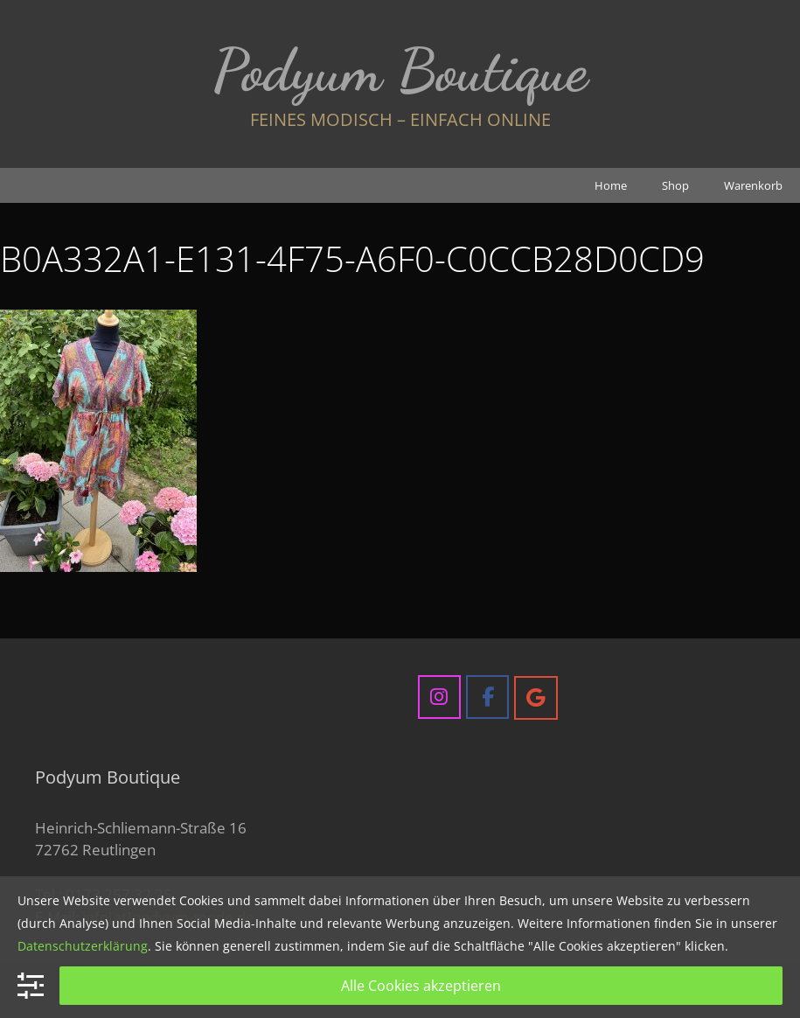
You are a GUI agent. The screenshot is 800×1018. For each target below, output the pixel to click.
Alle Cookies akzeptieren (421, 985)
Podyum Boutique (400, 70)
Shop (675, 185)
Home (611, 185)
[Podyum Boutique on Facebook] (487, 696)
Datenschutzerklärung (82, 946)
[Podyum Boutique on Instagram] (439, 696)
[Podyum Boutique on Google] (535, 697)
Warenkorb (753, 185)
